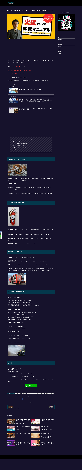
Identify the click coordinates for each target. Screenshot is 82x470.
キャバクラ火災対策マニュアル (19, 147)
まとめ (14, 149)
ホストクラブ (47, 393)
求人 (60, 46)
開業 (13, 393)
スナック (37, 393)
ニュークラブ (42, 393)
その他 (60, 39)
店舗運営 (9, 393)
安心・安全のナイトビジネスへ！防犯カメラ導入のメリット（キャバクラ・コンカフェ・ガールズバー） (35, 109)
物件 (60, 49)
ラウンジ (52, 393)
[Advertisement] (31, 48)
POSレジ (60, 37)
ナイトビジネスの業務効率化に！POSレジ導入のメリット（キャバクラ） (34, 99)
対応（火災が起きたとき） (18, 145)
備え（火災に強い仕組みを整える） (20, 143)
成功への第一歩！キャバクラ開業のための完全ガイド (30, 89)
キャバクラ (24, 393)
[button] (15, 399)
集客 (60, 53)
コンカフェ (32, 393)
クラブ (28, 393)
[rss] (41, 456)
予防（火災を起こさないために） (20, 141)
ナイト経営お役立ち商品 (63, 42)
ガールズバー (19, 393)
